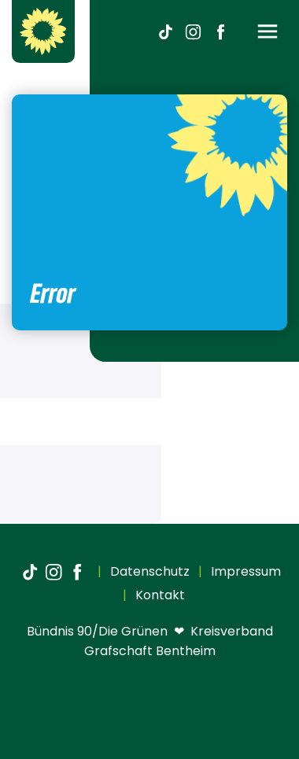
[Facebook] (220, 31)
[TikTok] (165, 31)
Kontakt (158, 595)
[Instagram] (193, 31)
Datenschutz (148, 571)
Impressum (244, 571)
